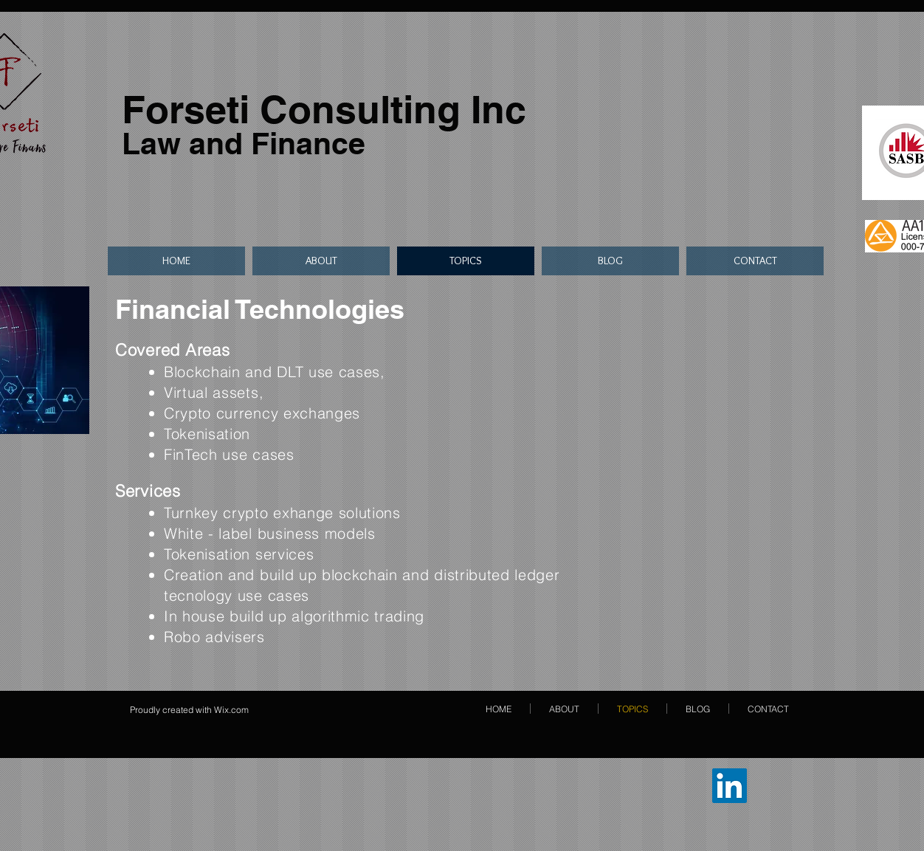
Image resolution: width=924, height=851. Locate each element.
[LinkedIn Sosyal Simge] (729, 785)
